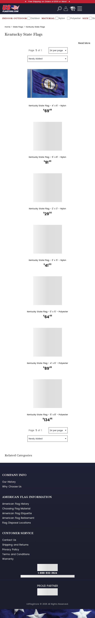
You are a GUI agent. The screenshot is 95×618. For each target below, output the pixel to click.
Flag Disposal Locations (16, 522)
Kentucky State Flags (35, 26)
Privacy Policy (10, 549)
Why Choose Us (11, 486)
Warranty (8, 559)
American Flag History (15, 503)
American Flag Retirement (18, 518)
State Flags (18, 26)
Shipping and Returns (15, 544)
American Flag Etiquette (17, 513)
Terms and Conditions (16, 554)
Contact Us (9, 540)
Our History (9, 481)
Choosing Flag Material (16, 508)
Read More (84, 43)
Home (7, 26)
